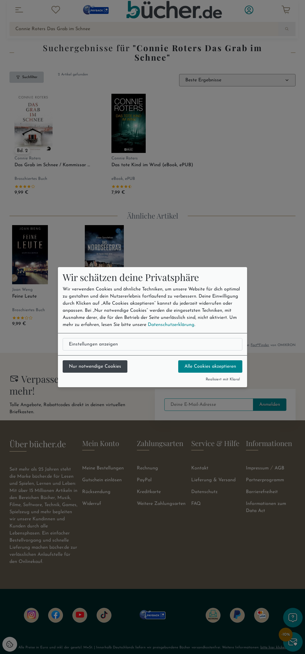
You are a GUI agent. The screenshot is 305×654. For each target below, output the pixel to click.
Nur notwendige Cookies (95, 366)
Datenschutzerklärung (171, 324)
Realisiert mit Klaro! (223, 379)
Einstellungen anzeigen (93, 344)
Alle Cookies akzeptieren (210, 366)
